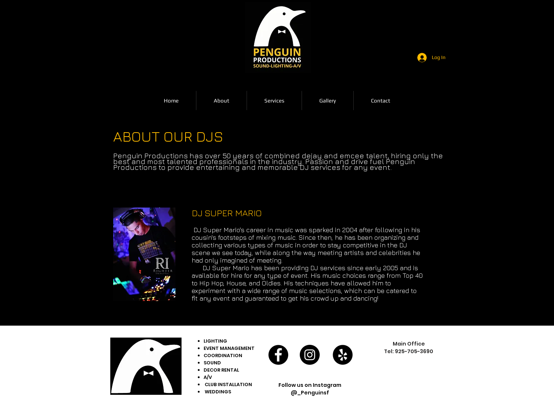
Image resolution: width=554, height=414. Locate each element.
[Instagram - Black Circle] (310, 355)
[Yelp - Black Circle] (343, 355)
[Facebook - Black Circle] (278, 355)
